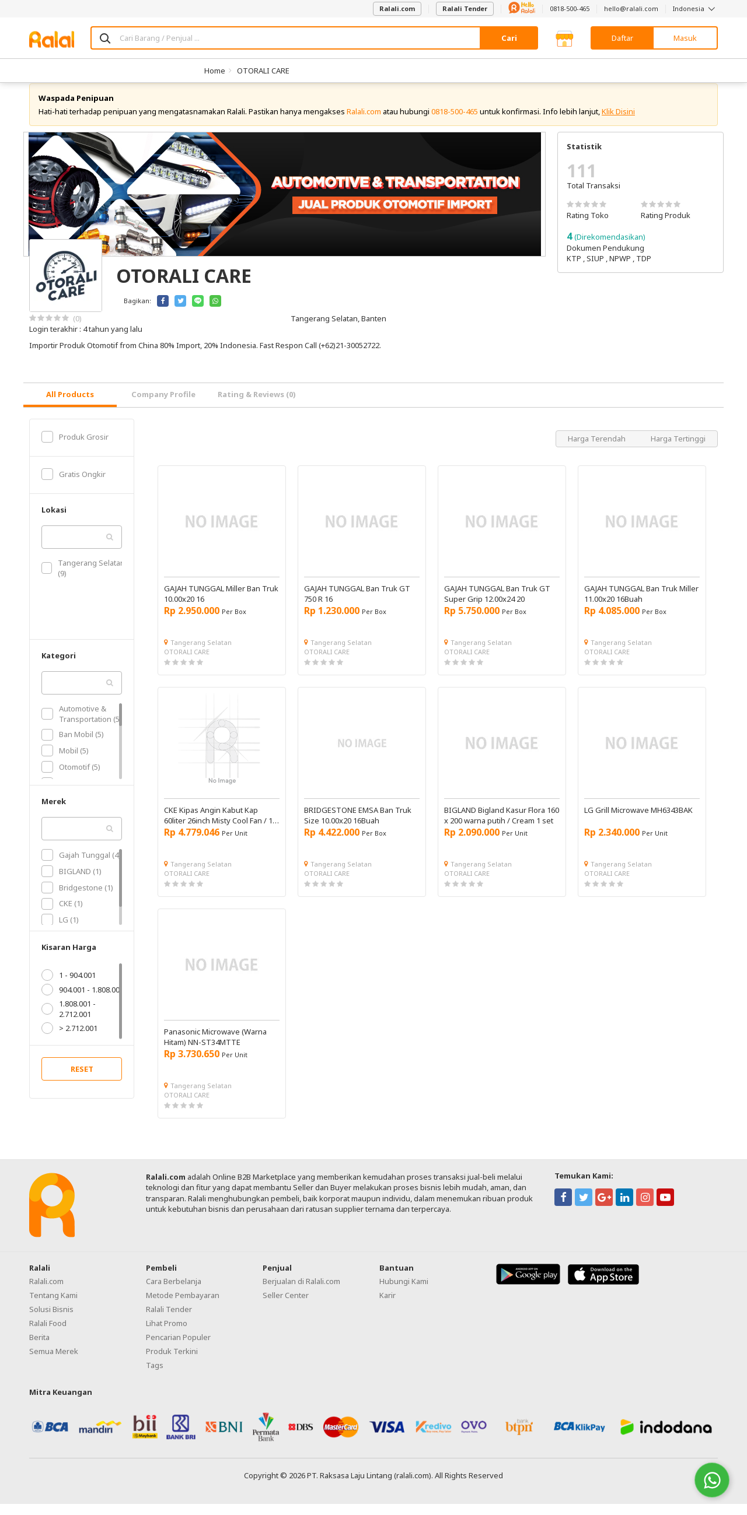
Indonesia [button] (695, 8)
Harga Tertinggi (678, 449)
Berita (39, 1348)
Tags (154, 1376)
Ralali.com (397, 8)
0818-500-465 (569, 8)
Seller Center (286, 1306)
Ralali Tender (464, 8)
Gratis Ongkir (73, 485)
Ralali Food (48, 1334)
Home (214, 70)
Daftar (622, 38)
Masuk (685, 38)
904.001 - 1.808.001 (82, 1001)
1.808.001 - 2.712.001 (68, 1019)
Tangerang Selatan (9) (83, 579)
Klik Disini (618, 122)
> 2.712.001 (69, 1039)
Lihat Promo (166, 1334)
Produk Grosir (75, 448)
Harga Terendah (597, 449)
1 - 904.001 (68, 986)
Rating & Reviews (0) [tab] (257, 405)
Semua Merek (53, 1362)
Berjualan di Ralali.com (301, 1292)
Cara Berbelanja (173, 1292)
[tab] (70, 406)
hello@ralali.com (631, 8)
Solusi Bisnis (51, 1320)
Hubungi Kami (403, 1292)
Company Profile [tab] (163, 405)
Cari (509, 38)
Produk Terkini (172, 1362)
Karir (387, 1306)
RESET (82, 1080)
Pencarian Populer (178, 1348)
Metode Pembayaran (182, 1306)
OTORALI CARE (263, 70)
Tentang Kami (53, 1306)
